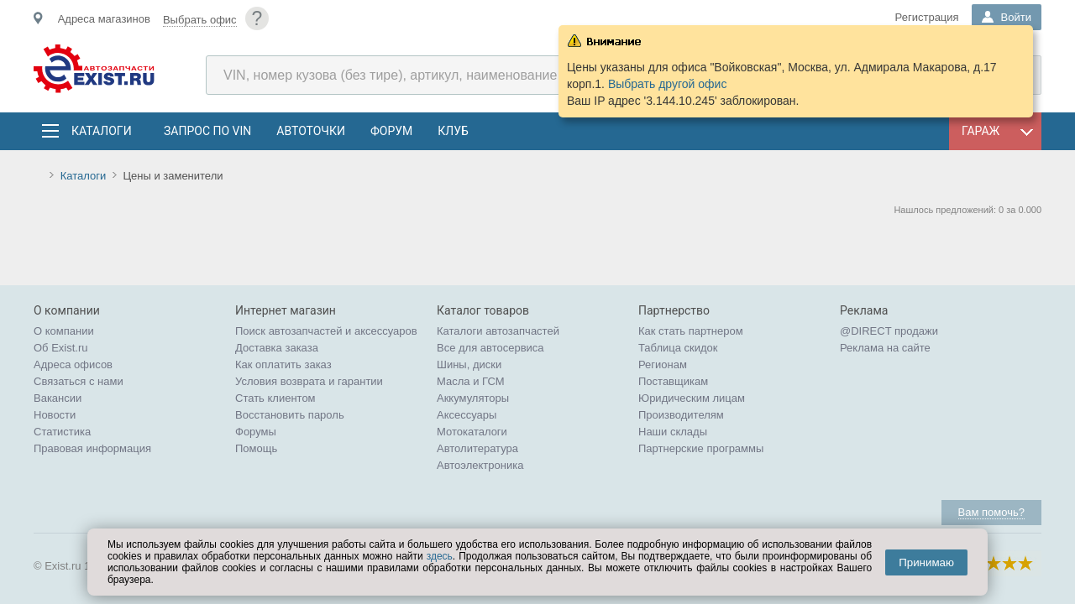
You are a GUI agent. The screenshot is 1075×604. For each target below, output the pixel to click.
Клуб (453, 131)
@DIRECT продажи (889, 331)
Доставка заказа (276, 347)
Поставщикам (673, 381)
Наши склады (672, 431)
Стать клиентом (275, 398)
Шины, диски (469, 364)
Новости (55, 415)
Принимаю (926, 562)
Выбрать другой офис (667, 84)
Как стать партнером (690, 331)
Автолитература (477, 448)
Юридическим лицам (691, 398)
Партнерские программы (700, 448)
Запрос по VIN (207, 131)
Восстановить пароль (289, 415)
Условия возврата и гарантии (309, 381)
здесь (440, 556)
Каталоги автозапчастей (498, 331)
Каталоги (100, 131)
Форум (391, 131)
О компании (64, 331)
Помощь (256, 448)
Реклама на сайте (885, 347)
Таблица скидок (678, 347)
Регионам (662, 364)
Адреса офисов (73, 364)
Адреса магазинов (104, 19)
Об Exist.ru (61, 347)
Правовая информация (92, 448)
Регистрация (927, 17)
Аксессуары (466, 415)
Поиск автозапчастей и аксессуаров (326, 331)
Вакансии (57, 398)
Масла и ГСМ (471, 381)
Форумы (255, 431)
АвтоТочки (310, 131)
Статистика (62, 431)
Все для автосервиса (490, 347)
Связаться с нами (78, 381)
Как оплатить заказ (283, 364)
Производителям (681, 415)
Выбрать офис (200, 19)
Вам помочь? (991, 512)
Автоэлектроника (480, 465)
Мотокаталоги (472, 431)
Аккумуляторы (473, 398)
